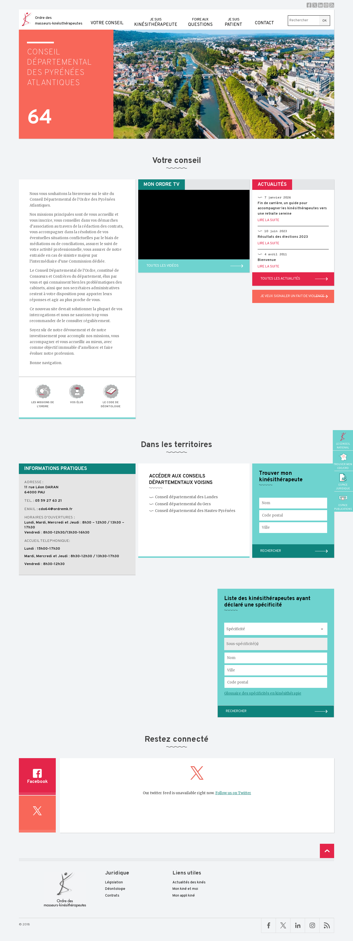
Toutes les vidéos (162, 266)
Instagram (326, 5)
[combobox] (275, 629)
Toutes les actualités (280, 279)
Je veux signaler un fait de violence (292, 296)
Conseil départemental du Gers (180, 504)
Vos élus (76, 394)
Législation (114, 882)
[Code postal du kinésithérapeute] (275, 682)
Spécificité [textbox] (235, 629)
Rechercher (236, 711)
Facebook (309, 5)
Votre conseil (107, 17)
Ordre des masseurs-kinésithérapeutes (58, 21)
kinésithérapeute (155, 18)
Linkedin (320, 5)
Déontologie (115, 889)
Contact (264, 17)
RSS (331, 5)
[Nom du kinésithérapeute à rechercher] (275, 658)
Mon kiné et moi (185, 889)
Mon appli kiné (183, 896)
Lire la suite (268, 220)
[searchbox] (246, 644)
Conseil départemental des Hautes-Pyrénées (192, 510)
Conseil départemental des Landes (183, 497)
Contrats (112, 896)
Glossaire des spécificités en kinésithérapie (262, 693)
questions (200, 18)
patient (233, 18)
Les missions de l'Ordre (42, 396)
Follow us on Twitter (233, 793)
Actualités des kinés (189, 882)
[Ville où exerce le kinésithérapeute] (275, 670)
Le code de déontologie (110, 396)
